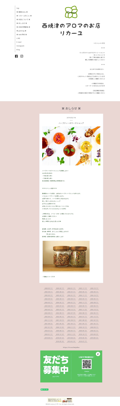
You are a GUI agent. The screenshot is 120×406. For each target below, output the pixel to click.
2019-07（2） (60, 338)
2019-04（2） (94, 338)
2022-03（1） (60, 316)
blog (18, 50)
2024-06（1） (72, 299)
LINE (18, 38)
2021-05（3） (60, 323)
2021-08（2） (83, 320)
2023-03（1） (49, 309)
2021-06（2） (49, 323)
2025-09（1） (49, 292)
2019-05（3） (83, 338)
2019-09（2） (94, 334)
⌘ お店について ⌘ (23, 19)
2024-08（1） (60, 299)
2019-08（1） (49, 338)
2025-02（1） (60, 295)
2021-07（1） (94, 320)
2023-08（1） (49, 306)
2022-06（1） (83, 313)
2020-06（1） (60, 330)
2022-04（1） (49, 316)
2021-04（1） (72, 323)
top (17, 8)
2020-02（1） (94, 330)
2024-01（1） (72, 302)
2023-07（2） (60, 306)
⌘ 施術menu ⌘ (22, 12)
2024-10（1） (94, 295)
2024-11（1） (83, 295)
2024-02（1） (60, 302)
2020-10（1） (83, 327)
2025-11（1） (83, 288)
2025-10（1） (94, 288)
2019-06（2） (72, 338)
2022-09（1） (49, 313)
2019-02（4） (72, 341)
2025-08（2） (60, 292)
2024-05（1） (83, 299)
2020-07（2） (49, 330)
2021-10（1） (60, 320)
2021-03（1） (83, 323)
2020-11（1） (72, 327)
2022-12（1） (72, 309)
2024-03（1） (49, 302)
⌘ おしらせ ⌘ (21, 23)
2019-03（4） (60, 341)
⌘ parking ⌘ (21, 31)
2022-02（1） (72, 316)
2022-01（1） (83, 316)
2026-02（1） (60, 288)
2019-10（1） (83, 334)
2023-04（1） (94, 306)
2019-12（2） (60, 334)
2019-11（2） (72, 334)
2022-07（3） (72, 313)
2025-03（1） (49, 295)
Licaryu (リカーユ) (55, 404)
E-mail (19, 42)
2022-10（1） (94, 309)
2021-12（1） (94, 316)
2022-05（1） (94, 313)
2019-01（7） (83, 341)
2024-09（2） (49, 299)
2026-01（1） (72, 288)
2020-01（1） (49, 334)
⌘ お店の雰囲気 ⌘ (23, 27)
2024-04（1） (94, 299)
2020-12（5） (60, 327)
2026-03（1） (49, 288)
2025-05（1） (83, 292)
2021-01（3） (49, 327)
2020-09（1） (94, 327)
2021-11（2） (49, 320)
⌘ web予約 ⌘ (21, 35)
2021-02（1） (94, 323)
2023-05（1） (83, 306)
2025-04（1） (94, 292)
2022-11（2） (83, 309)
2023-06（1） (72, 306)
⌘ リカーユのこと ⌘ (24, 16)
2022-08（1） (60, 313)
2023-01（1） (60, 309)
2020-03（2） (83, 330)
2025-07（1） (72, 292)
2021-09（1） (72, 320)
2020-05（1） (72, 330)
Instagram (20, 46)
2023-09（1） (94, 302)
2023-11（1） (83, 302)
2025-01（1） (72, 295)
